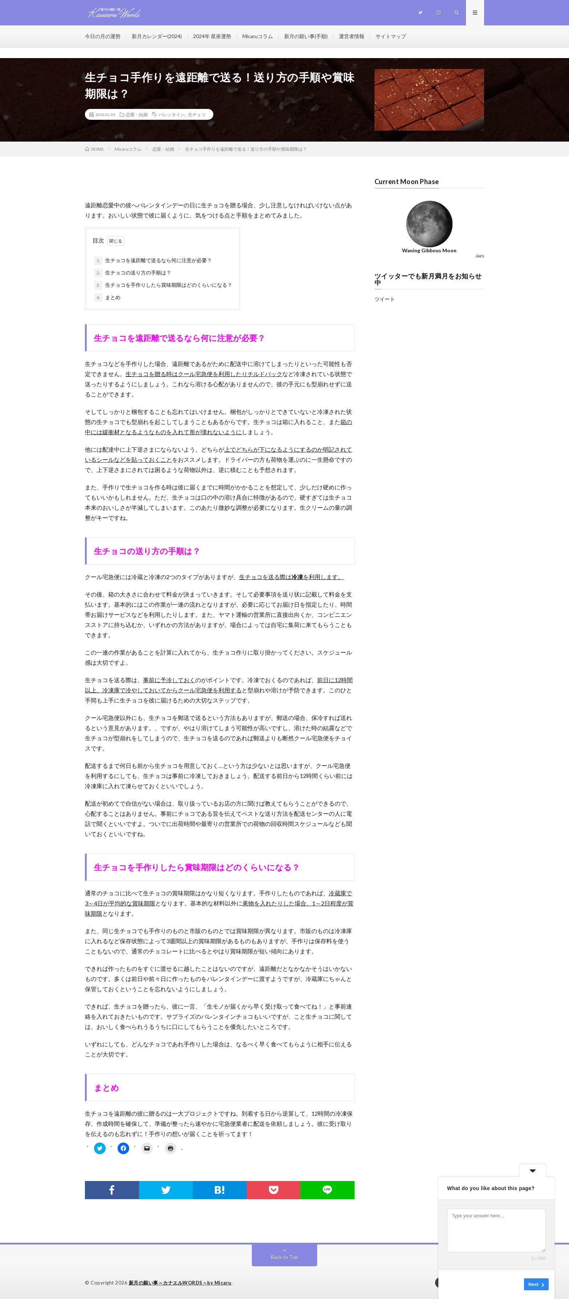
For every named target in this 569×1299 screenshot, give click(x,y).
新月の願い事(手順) (306, 36)
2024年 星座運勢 (212, 36)
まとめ (107, 297)
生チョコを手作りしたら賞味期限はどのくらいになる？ (163, 285)
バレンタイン (172, 114)
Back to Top (284, 1257)
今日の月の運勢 (102, 36)
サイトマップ (391, 36)
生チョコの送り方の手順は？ (132, 273)
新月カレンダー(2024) (157, 36)
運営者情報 (351, 36)
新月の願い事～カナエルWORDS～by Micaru (180, 1283)
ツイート (384, 299)
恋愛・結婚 (137, 114)
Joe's (480, 256)
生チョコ (196, 114)
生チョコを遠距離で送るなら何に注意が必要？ (153, 260)
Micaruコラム (257, 36)
